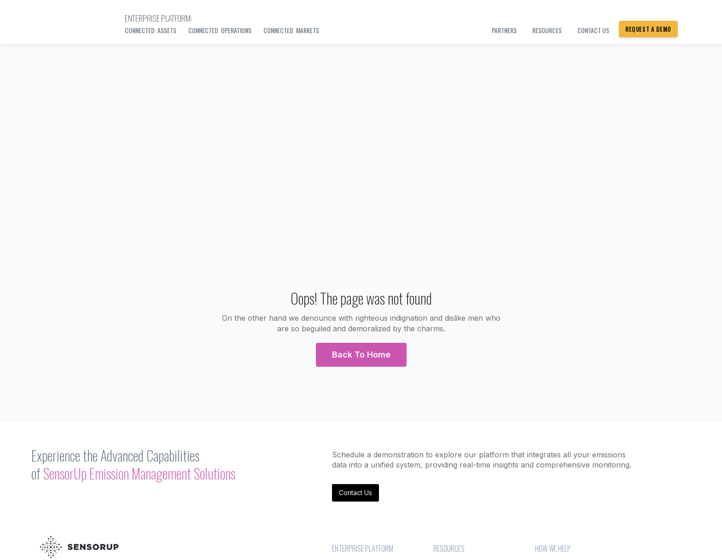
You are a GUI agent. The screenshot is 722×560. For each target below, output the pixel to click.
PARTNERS (504, 30)
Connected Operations (219, 30)
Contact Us (355, 492)
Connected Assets (150, 30)
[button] (361, 355)
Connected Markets (291, 30)
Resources (547, 30)
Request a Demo (648, 29)
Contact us (593, 30)
